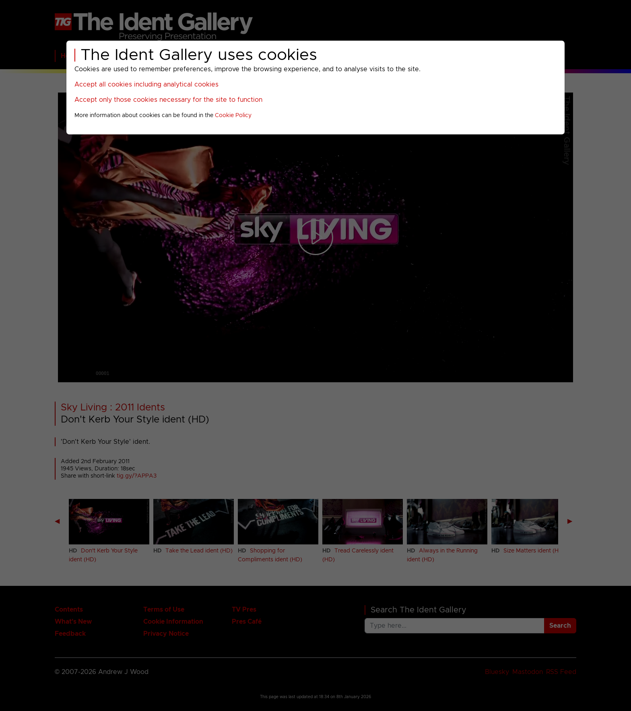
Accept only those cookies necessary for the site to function (168, 100)
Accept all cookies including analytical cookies (146, 84)
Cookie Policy (233, 115)
